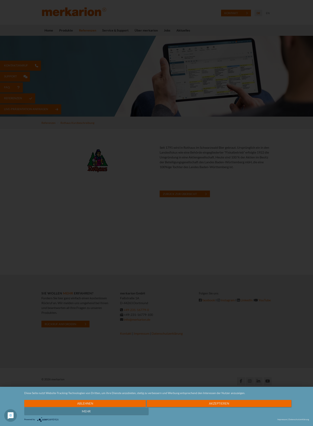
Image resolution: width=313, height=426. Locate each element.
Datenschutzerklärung (299, 419)
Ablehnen (66, 412)
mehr (262, 412)
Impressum (282, 419)
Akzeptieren (163, 412)
